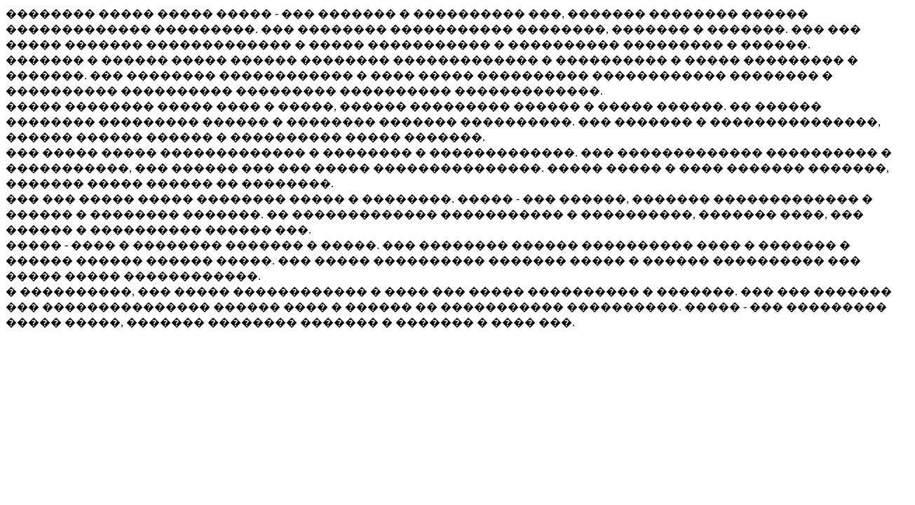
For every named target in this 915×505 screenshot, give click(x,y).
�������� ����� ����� (111, 14)
